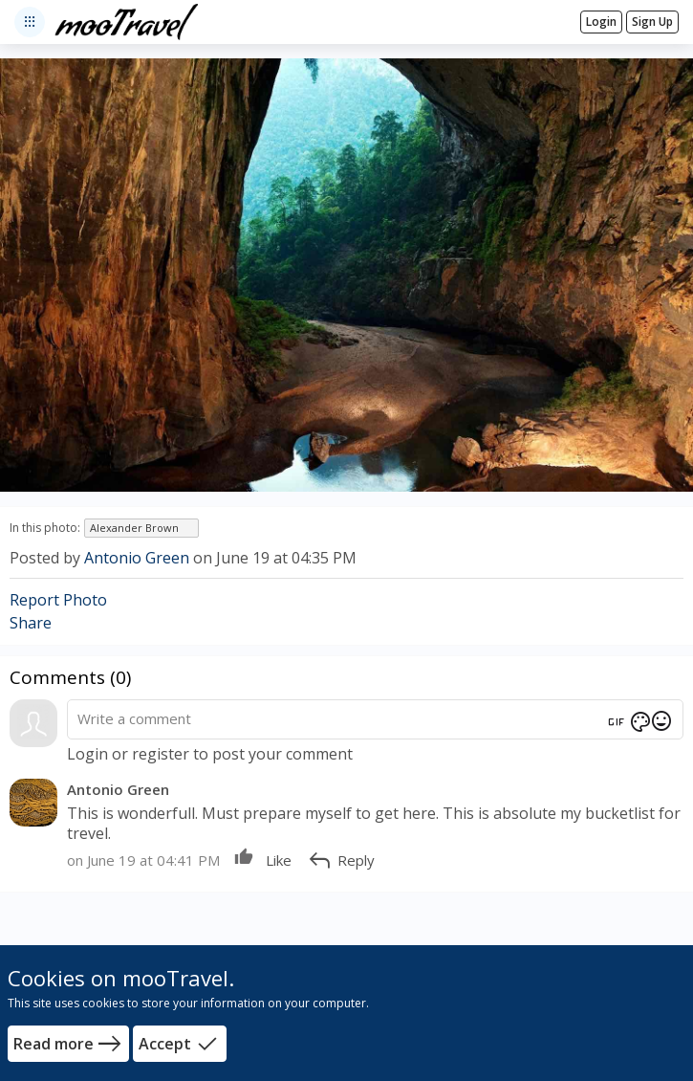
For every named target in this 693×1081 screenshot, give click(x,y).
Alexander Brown (134, 527)
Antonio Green (136, 557)
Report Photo (58, 599)
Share (31, 622)
